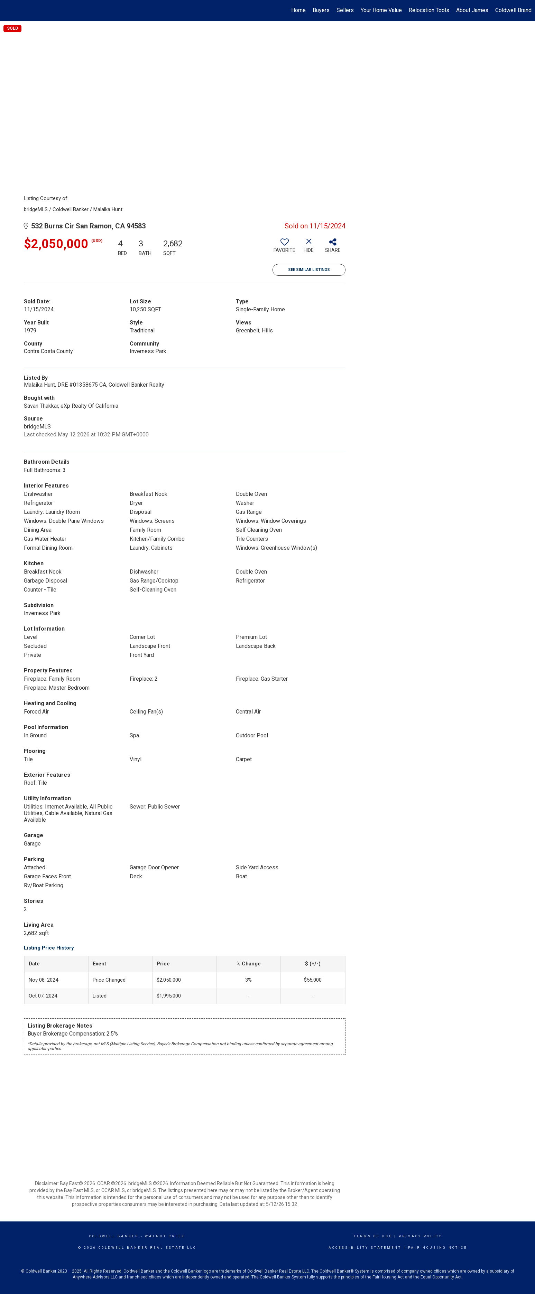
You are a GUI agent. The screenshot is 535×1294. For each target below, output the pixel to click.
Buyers (321, 10)
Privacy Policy (420, 1236)
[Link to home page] (8, 10)
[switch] (285, 248)
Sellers (345, 10)
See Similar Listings (309, 269)
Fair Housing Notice (437, 1247)
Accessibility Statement (365, 1247)
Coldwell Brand (513, 10)
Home (298, 10)
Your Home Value (381, 10)
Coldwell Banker (114, 1236)
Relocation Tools (429, 10)
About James (472, 10)
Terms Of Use (373, 1236)
